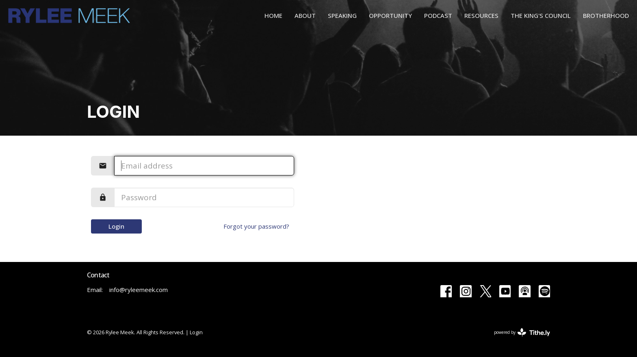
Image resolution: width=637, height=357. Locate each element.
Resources (481, 15)
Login (116, 226)
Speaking (342, 15)
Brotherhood (606, 15)
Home (273, 15)
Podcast (438, 15)
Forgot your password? (256, 226)
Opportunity (390, 15)
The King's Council (541, 15)
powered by (522, 332)
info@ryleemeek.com (138, 290)
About (305, 15)
